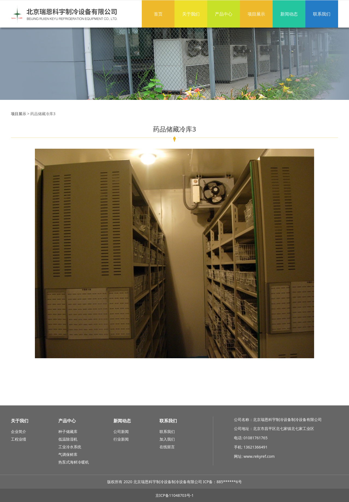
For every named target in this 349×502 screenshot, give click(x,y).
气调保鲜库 (67, 454)
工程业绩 (18, 439)
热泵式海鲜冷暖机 (73, 462)
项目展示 (256, 14)
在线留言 (167, 446)
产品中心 (223, 14)
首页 (158, 14)
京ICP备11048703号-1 (174, 495)
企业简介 (18, 431)
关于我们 (191, 14)
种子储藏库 (67, 431)
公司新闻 (121, 431)
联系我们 (321, 14)
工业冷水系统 (69, 446)
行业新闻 (121, 439)
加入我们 (167, 439)
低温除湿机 (67, 439)
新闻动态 (289, 14)
